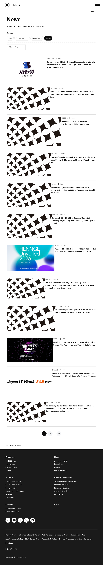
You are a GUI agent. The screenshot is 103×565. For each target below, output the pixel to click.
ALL (10, 38)
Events (48, 38)
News (94, 11)
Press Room (37, 38)
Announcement (22, 38)
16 (59, 434)
